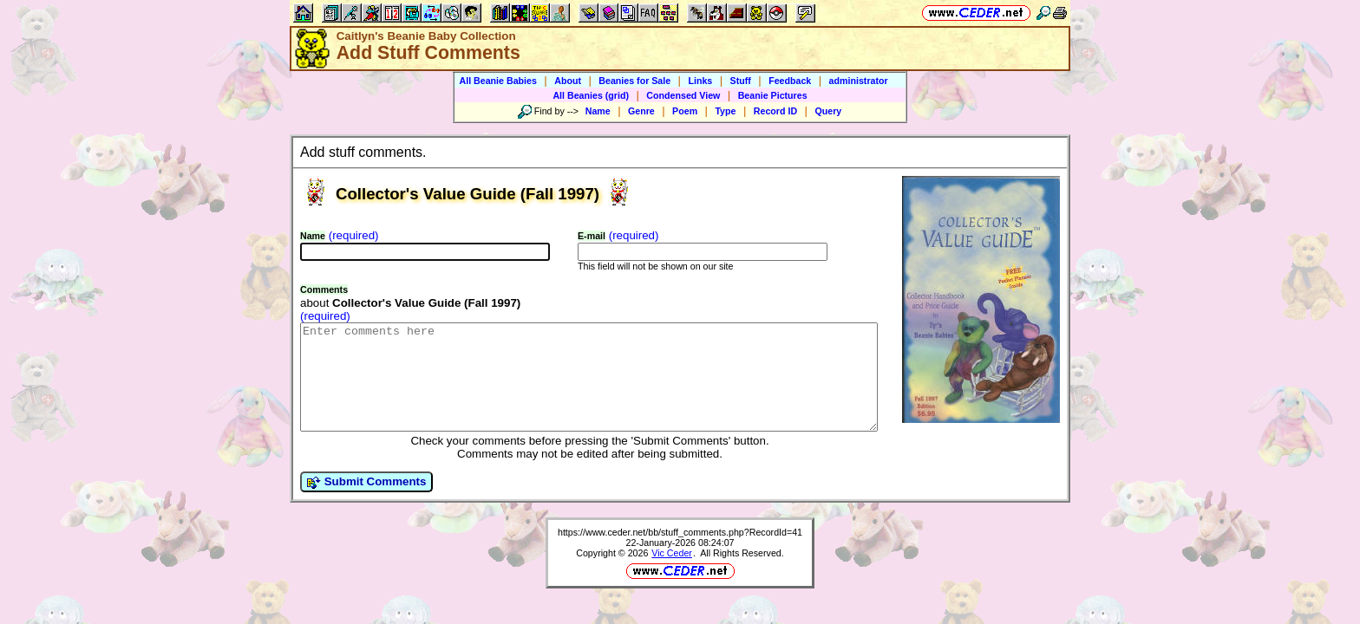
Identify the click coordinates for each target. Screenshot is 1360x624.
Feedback (789, 80)
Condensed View (683, 95)
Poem (684, 111)
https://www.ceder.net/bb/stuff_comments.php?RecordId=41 (680, 553)
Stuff (740, 80)
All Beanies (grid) (590, 95)
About (567, 80)
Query (827, 111)
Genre (641, 111)
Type (725, 111)
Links (700, 80)
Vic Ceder (671, 574)
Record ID (775, 111)
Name (598, 111)
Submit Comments (366, 503)
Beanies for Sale (634, 80)
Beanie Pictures (773, 95)
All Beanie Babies (497, 80)
